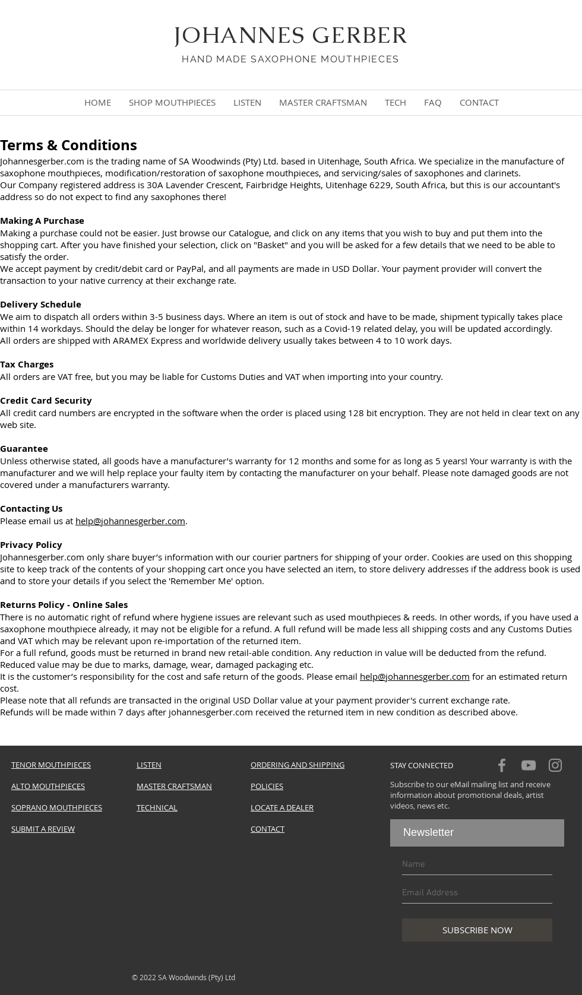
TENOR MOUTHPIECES (51, 764)
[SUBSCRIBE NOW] (477, 930)
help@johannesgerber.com (130, 521)
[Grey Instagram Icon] (555, 765)
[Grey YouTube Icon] (528, 765)
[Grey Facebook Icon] (502, 765)
